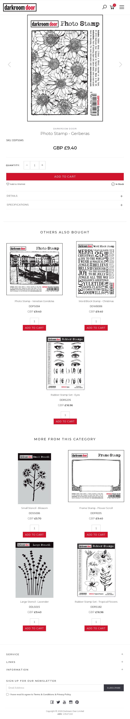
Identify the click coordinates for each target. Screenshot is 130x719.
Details (12, 195)
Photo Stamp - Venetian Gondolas (34, 301)
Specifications (18, 204)
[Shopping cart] (112, 7)
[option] (65, 68)
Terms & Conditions (44, 694)
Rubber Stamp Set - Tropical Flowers (96, 601)
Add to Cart (65, 176)
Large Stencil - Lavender (34, 601)
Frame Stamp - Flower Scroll (96, 508)
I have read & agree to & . (38, 694)
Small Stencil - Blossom (34, 508)
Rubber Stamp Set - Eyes (65, 394)
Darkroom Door (65, 128)
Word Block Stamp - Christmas (96, 301)
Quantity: (13, 165)
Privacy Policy (64, 694)
